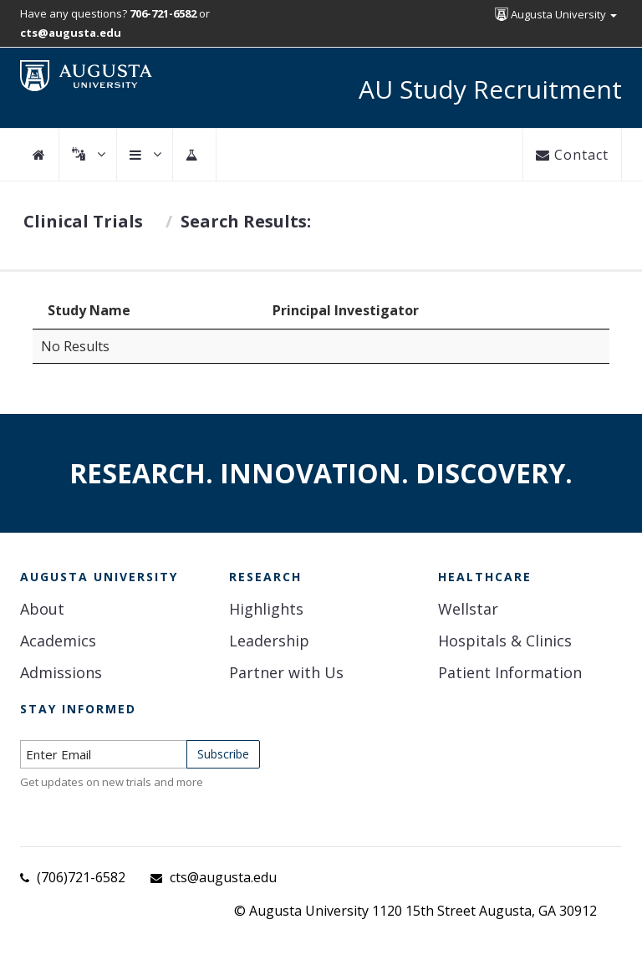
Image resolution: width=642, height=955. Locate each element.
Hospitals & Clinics (505, 641)
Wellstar (468, 609)
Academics (58, 641)
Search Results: (246, 221)
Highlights (266, 609)
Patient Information (510, 672)
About (42, 609)
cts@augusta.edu (223, 877)
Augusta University (556, 14)
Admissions (61, 672)
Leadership (269, 641)
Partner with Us (286, 672)
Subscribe (223, 754)
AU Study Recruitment (490, 89)
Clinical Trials (83, 221)
